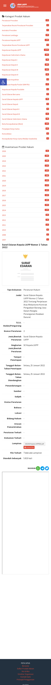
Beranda (25, 666)
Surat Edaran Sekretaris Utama (14, 119)
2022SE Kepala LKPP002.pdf (34, 444)
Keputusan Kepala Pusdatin (13, 89)
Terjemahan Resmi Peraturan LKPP (16, 45)
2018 (4, 190)
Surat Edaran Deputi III (11, 114)
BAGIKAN (31, 468)
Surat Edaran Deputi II (10, 109)
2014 (4, 210)
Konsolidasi (6, 134)
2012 (4, 220)
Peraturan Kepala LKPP (11, 40)
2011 (4, 225)
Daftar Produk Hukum (25, 668)
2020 (4, 180)
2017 (4, 195)
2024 (4, 161)
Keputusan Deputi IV (10, 74)
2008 (4, 235)
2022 (4, 171)
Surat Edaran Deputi (10, 104)
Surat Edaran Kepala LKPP (12, 99)
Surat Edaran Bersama (11, 94)
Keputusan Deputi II (10, 65)
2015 (4, 205)
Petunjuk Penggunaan (25, 679)
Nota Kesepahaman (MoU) (12, 124)
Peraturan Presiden (10, 20)
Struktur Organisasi (25, 674)
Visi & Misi (26, 671)
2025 (4, 156)
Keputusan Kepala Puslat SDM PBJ (16, 84)
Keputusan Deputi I (9, 60)
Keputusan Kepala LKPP (11, 50)
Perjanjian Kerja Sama (10, 129)
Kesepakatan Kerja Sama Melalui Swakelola (19, 138)
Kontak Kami (26, 677)
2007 (4, 240)
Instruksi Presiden (9, 30)
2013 (4, 215)
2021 (4, 176)
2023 (4, 166)
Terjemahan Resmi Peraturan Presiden (17, 25)
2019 (4, 185)
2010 (4, 230)
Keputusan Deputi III (10, 70)
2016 (4, 200)
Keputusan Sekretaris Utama (13, 55)
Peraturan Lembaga (10, 35)
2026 (4, 151)
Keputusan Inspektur (10, 79)
